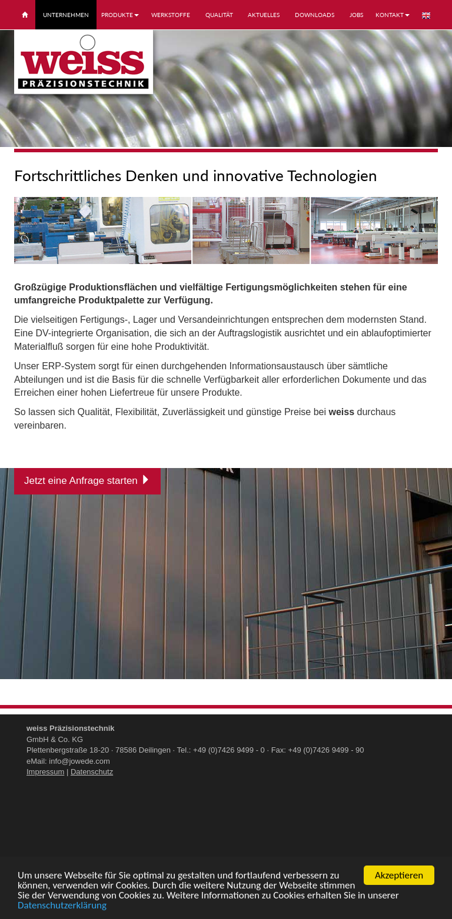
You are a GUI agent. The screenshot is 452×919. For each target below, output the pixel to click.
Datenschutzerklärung (62, 906)
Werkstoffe (170, 14)
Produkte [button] (120, 14)
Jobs (356, 14)
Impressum (45, 771)
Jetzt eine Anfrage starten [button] (87, 480)
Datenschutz (92, 771)
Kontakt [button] (392, 14)
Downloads (314, 14)
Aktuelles (264, 14)
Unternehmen (66, 14)
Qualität (219, 14)
